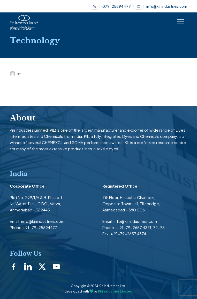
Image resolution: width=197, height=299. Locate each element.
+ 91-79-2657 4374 (128, 233)
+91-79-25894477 (40, 227)
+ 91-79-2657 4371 (133, 227)
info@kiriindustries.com (166, 6)
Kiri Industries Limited (115, 291)
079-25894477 (116, 6)
